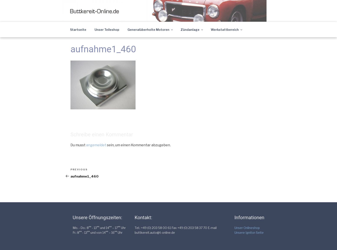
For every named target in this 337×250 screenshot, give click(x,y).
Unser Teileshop (107, 29)
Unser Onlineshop (247, 228)
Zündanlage (192, 29)
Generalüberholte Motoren (150, 29)
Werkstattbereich (227, 29)
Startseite (78, 29)
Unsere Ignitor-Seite (249, 232)
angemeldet (96, 145)
